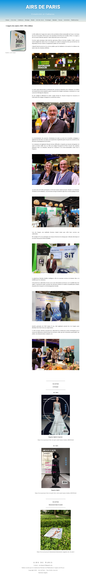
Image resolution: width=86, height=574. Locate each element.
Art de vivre (40, 20)
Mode (32, 20)
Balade (55, 20)
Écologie (48, 20)
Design (27, 20)
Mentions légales (43, 572)
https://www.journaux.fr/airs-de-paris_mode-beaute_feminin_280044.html (56, 440)
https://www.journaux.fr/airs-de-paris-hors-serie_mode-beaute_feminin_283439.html (55, 493)
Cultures (20, 20)
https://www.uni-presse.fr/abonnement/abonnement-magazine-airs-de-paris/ (55, 552)
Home (7, 20)
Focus (60, 20)
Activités (67, 20)
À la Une (13, 20)
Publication (74, 20)
